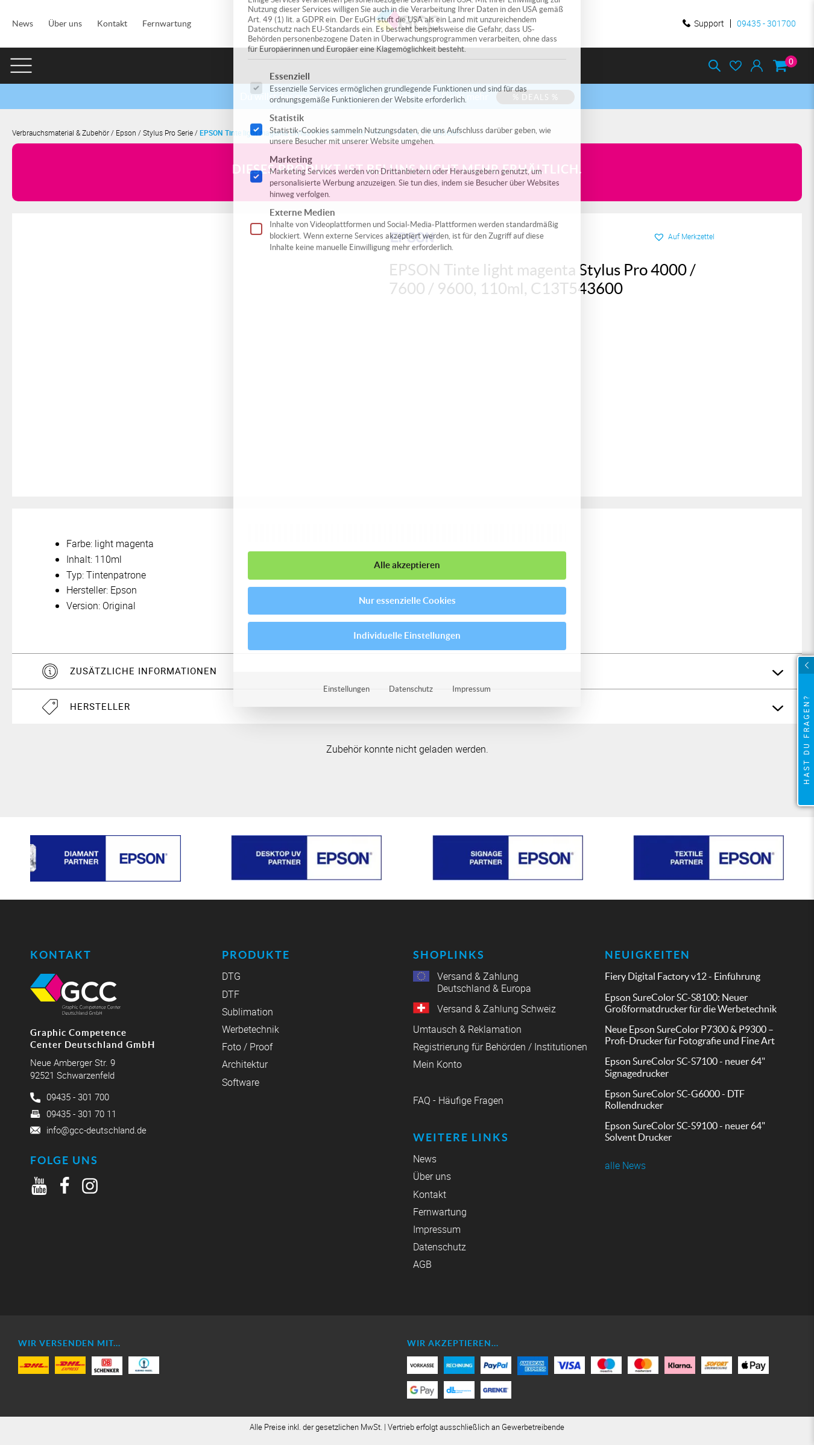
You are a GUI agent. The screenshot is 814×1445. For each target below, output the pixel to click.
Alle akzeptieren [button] (407, 218)
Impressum (471, 341)
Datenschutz (411, 341)
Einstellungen (346, 341)
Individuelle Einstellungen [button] (407, 288)
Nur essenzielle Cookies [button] (407, 253)
